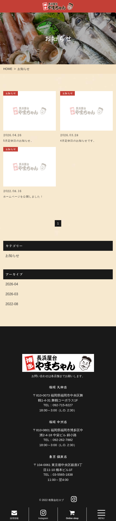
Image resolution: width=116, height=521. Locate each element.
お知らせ (12, 255)
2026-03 (11, 294)
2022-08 (11, 304)
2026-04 (11, 284)
